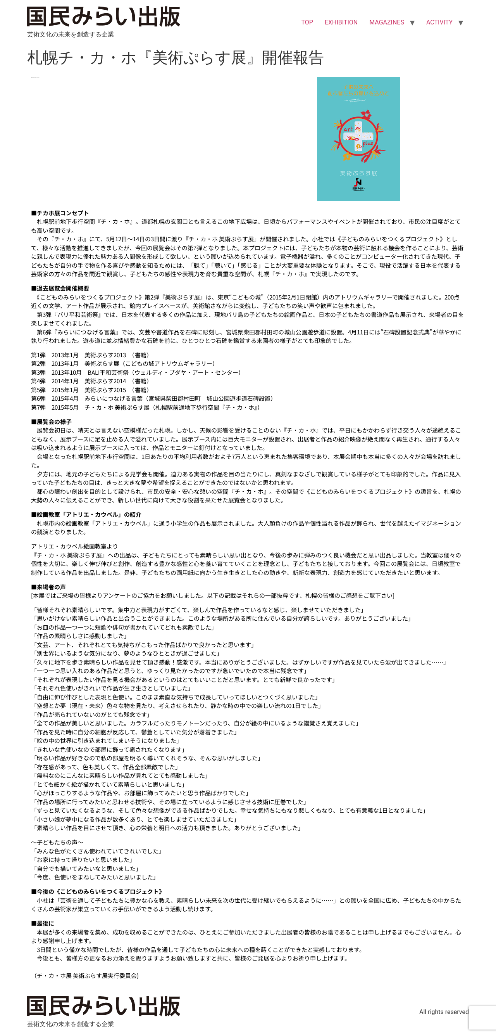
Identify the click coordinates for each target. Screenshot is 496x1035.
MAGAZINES (386, 22)
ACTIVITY (439, 22)
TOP (307, 22)
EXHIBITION (341, 22)
